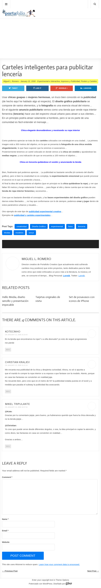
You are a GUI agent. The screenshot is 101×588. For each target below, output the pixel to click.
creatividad (22, 226)
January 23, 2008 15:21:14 (18, 365)
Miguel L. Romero (11, 81)
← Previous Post (10, 571)
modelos (19, 232)
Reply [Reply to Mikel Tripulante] (8, 446)
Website (5, 542)
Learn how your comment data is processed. (59, 564)
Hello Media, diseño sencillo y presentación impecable (15, 300)
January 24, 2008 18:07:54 (18, 407)
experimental (57, 226)
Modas (7, 232)
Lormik (66, 275)
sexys (31, 232)
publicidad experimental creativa (45, 211)
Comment (7, 477)
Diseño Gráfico (39, 226)
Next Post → (93, 571)
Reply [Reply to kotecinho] (8, 349)
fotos (70, 226)
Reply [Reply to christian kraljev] (8, 391)
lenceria (81, 226)
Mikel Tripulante (17, 404)
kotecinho (12, 331)
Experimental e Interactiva (48, 81)
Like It (37, 88)
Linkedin (85, 88)
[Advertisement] (50, 30)
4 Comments (33, 320)
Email (5, 531)
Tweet (13, 88)
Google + (62, 88)
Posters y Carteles (89, 81)
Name (5, 519)
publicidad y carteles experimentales (32, 215)
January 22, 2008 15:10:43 (18, 334)
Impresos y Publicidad (70, 81)
